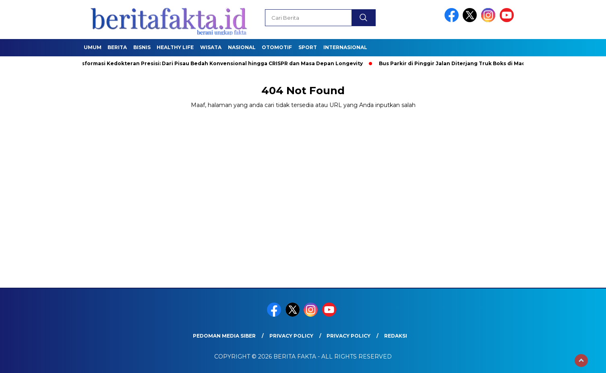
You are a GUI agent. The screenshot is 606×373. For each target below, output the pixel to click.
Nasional (242, 47)
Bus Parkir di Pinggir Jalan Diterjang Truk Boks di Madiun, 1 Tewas (470, 63)
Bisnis (142, 47)
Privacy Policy (291, 336)
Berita (117, 47)
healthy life (175, 47)
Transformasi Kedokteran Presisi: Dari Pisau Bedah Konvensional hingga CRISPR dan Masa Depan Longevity (218, 63)
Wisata (210, 47)
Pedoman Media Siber (224, 336)
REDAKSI (395, 336)
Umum (92, 47)
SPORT (307, 47)
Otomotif (277, 47)
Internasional (345, 47)
